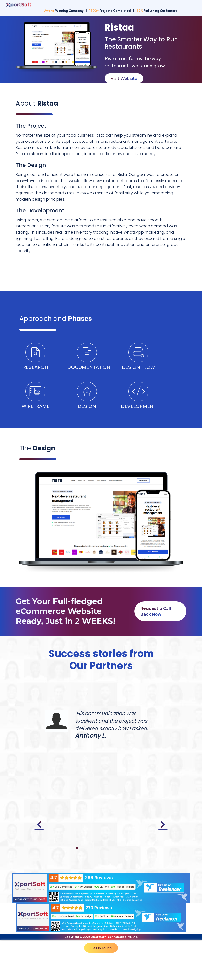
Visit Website (124, 78)
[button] (77, 848)
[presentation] (39, 825)
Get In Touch (101, 947)
